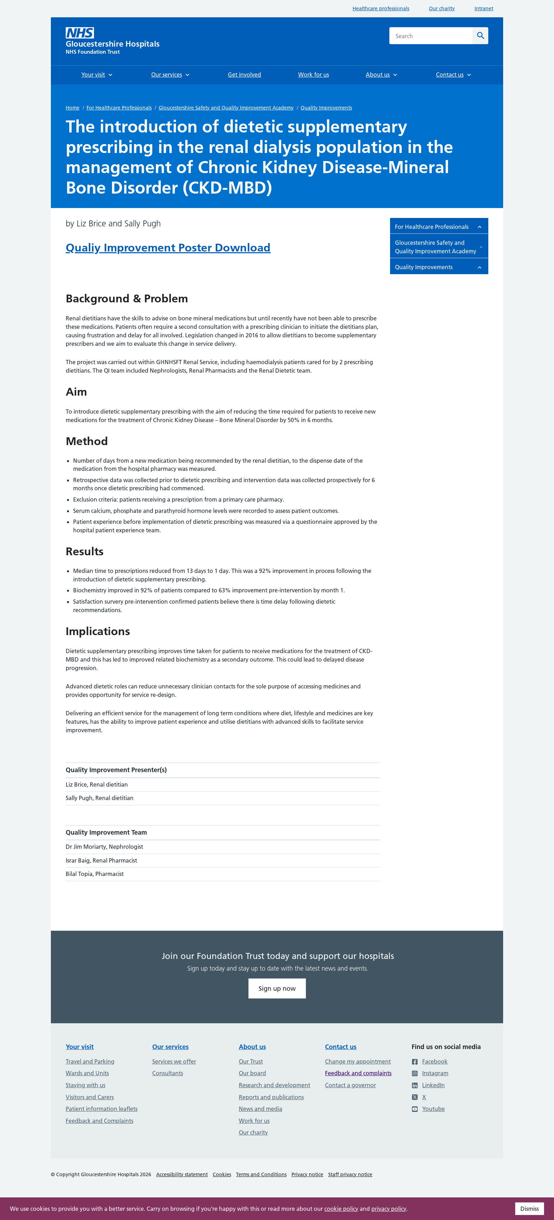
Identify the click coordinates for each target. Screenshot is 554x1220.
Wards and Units (87, 1073)
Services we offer (174, 1061)
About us (252, 1047)
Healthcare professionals (381, 8)
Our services (170, 1047)
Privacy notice (307, 1174)
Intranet (484, 8)
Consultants (167, 1073)
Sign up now (277, 988)
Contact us (340, 1047)
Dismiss (529, 1208)
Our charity (442, 8)
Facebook (430, 1061)
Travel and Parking (90, 1061)
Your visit (80, 1047)
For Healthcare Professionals (119, 108)
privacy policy (388, 1208)
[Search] (480, 35)
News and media (260, 1108)
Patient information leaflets (101, 1108)
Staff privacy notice (350, 1174)
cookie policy (341, 1208)
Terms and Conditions (261, 1174)
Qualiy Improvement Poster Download (168, 247)
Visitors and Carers (90, 1097)
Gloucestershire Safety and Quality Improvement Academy (226, 108)
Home (72, 108)
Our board (252, 1073)
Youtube (428, 1108)
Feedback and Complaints (99, 1120)
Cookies (222, 1174)
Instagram (430, 1073)
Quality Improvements (326, 108)
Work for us (254, 1120)
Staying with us (85, 1085)
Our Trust (251, 1061)
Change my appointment (358, 1061)
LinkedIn (428, 1085)
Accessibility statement (182, 1174)
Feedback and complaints (358, 1073)
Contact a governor (350, 1085)
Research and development (274, 1085)
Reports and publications (271, 1097)
